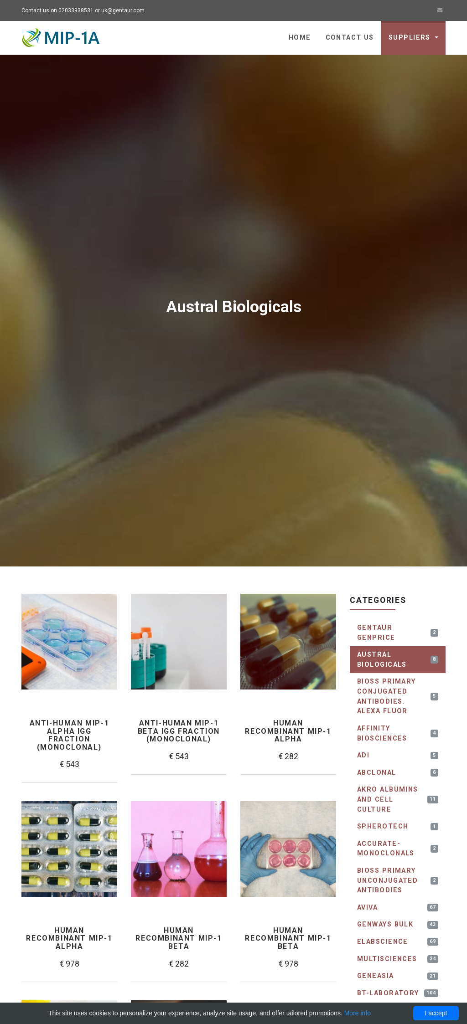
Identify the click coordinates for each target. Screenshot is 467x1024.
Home (300, 37)
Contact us (350, 37)
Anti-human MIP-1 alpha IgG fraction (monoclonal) (69, 735)
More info (357, 1013)
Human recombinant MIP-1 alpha (288, 731)
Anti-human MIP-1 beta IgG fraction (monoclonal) (179, 731)
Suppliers (411, 37)
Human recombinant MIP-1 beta (178, 938)
